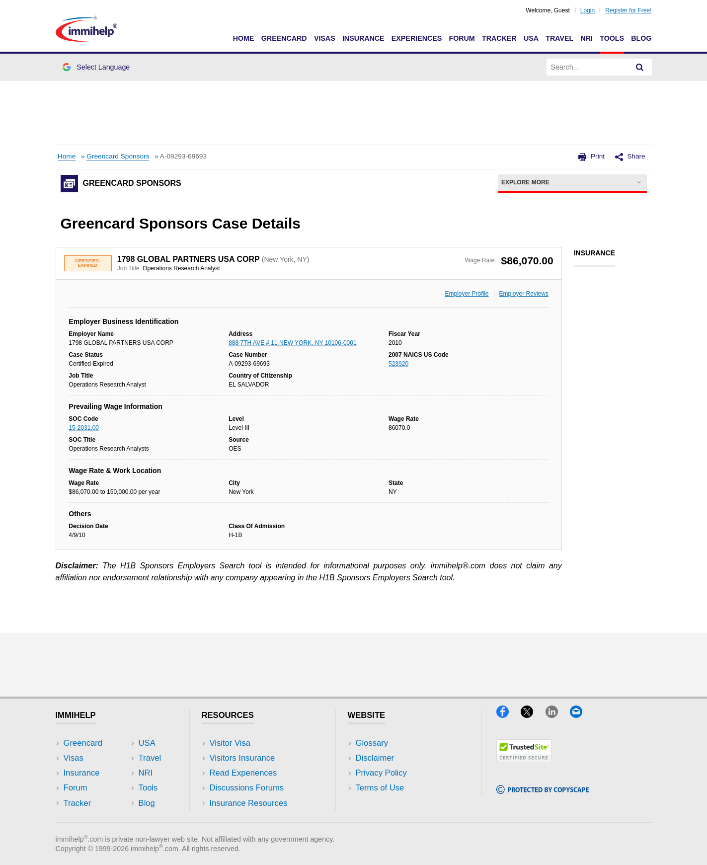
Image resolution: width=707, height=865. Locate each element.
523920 (398, 363)
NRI (586, 38)
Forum (461, 38)
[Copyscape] (542, 791)
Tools (612, 38)
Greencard (284, 38)
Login (587, 10)
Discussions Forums (247, 787)
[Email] (581, 714)
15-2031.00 (84, 427)
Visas (324, 38)
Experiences (417, 38)
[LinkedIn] (558, 714)
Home (243, 38)
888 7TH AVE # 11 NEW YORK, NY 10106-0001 (292, 342)
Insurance (363, 38)
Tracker (499, 38)
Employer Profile (467, 293)
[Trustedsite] (523, 759)
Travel (559, 38)
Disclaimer (375, 758)
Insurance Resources (249, 803)
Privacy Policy (381, 773)
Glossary (372, 743)
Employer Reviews (524, 293)
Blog (641, 38)
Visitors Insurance (242, 758)
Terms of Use (380, 787)
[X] (533, 714)
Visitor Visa (230, 743)
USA (531, 38)
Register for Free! (628, 10)
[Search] (640, 67)
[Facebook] (508, 714)
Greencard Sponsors (117, 156)
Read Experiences (243, 773)
